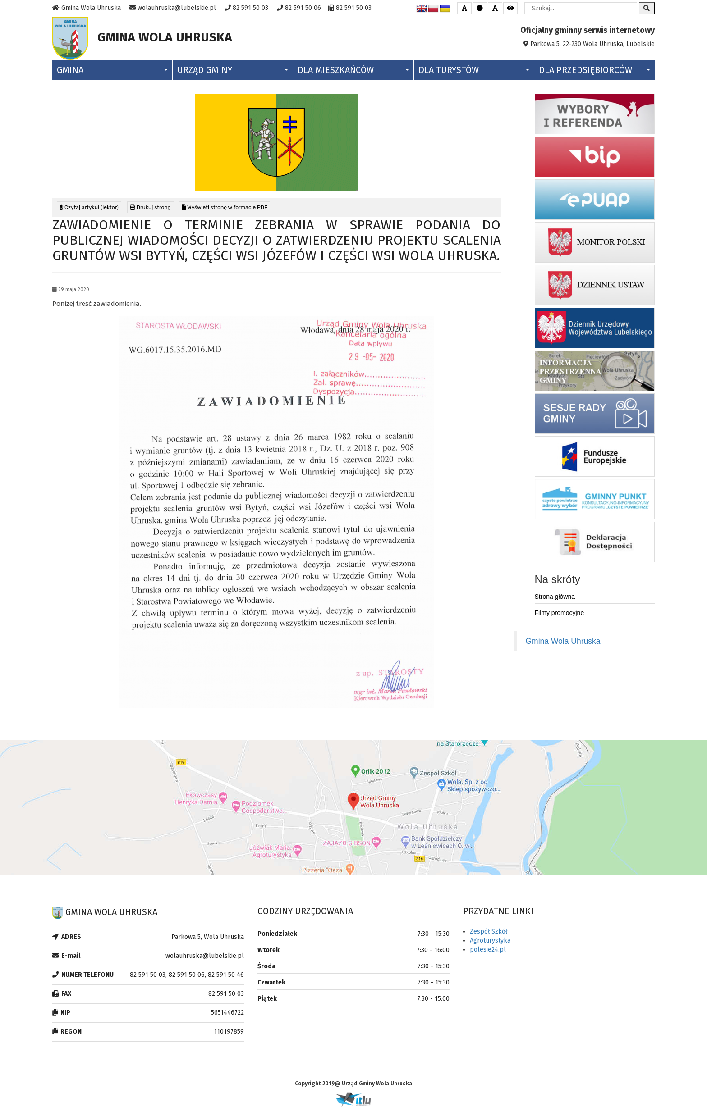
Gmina (112, 70)
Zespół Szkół (488, 931)
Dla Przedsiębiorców (594, 70)
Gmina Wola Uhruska (563, 641)
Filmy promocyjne (559, 612)
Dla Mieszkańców (353, 70)
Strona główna (555, 596)
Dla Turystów (473, 70)
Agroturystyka (490, 940)
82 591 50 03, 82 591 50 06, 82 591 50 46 (187, 975)
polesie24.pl (488, 949)
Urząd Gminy (232, 70)
